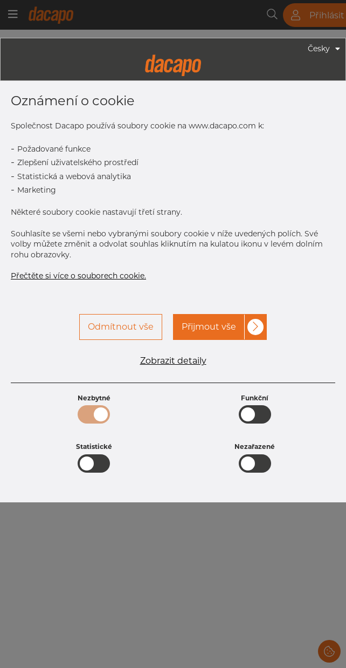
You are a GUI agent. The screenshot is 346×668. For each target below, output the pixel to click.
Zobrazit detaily (173, 361)
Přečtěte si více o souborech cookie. (78, 275)
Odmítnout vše (121, 327)
